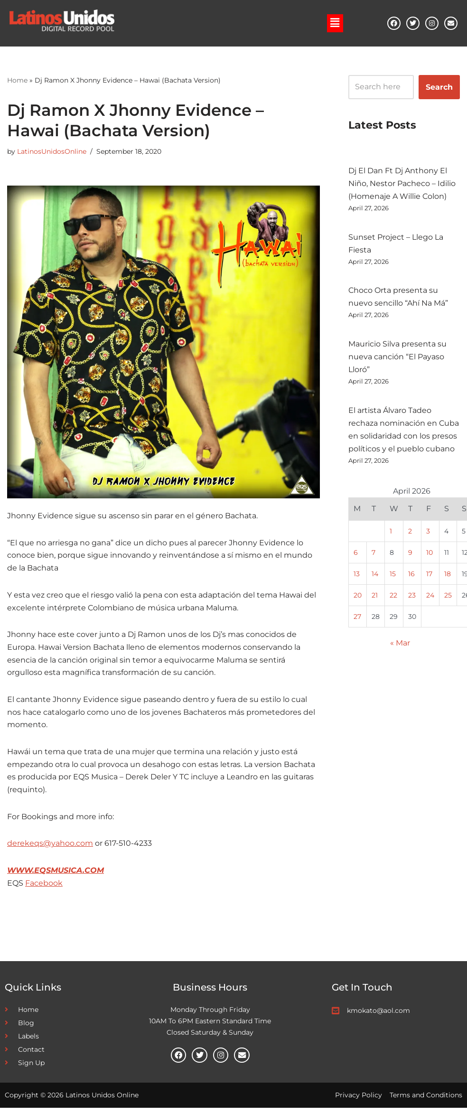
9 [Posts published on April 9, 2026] (410, 555)
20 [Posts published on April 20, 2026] (358, 598)
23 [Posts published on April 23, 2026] (412, 598)
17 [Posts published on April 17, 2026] (429, 577)
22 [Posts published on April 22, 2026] (393, 598)
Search (439, 86)
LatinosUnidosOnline (51, 151)
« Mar (400, 647)
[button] (335, 23)
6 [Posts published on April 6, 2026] (356, 555)
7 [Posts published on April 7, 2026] (373, 555)
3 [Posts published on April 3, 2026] (428, 534)
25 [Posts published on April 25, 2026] (448, 598)
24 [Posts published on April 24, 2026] (430, 598)
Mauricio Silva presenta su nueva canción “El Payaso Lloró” (397, 358)
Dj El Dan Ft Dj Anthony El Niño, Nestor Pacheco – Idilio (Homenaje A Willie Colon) (402, 184)
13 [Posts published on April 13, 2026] (357, 577)
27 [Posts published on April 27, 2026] (357, 620)
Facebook (44, 888)
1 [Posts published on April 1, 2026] (391, 534)
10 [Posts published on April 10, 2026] (429, 555)
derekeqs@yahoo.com (50, 848)
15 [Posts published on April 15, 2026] (393, 577)
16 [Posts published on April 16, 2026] (411, 577)
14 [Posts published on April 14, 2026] (375, 577)
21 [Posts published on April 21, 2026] (375, 598)
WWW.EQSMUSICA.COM (55, 875)
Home (17, 79)
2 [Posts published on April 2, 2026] (410, 534)
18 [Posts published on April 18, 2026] (447, 577)
